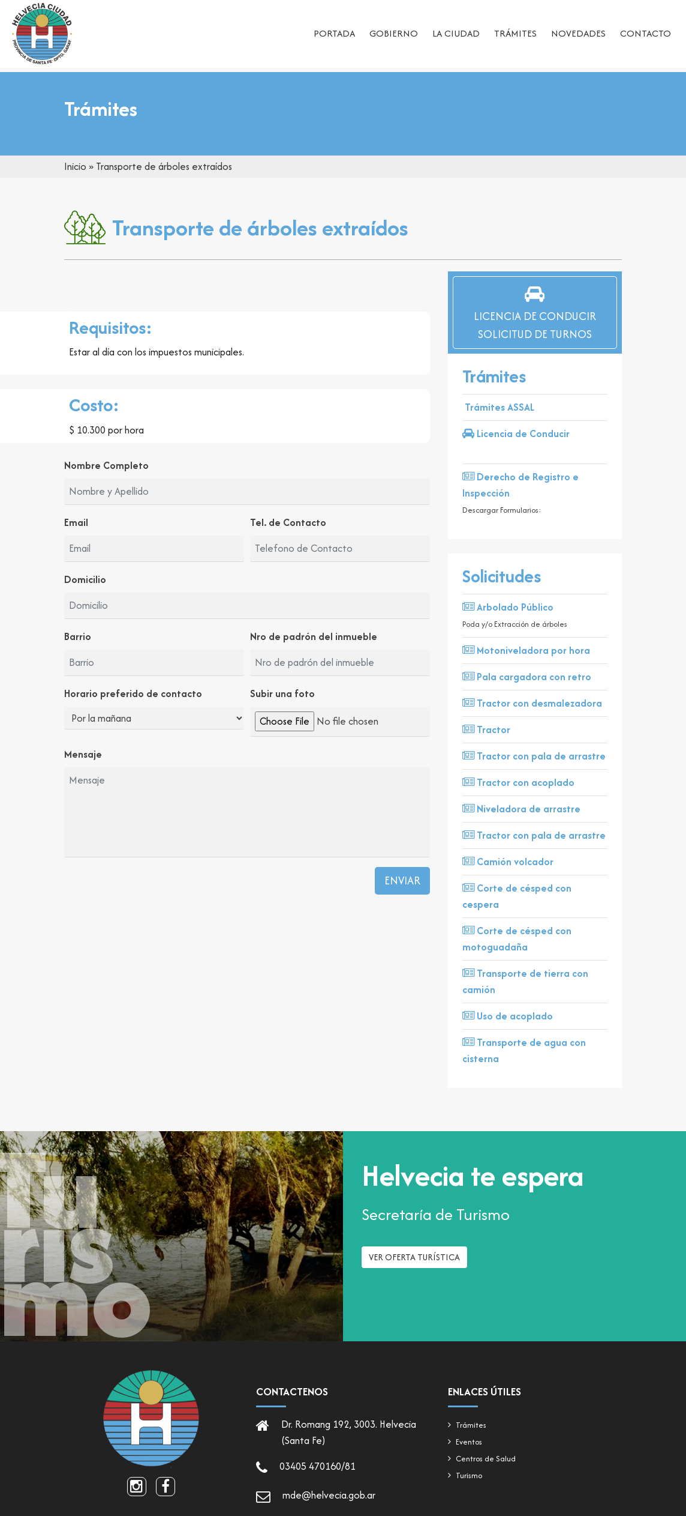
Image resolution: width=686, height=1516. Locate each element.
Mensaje (83, 754)
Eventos (469, 1442)
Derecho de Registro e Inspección (520, 485)
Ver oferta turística (414, 1261)
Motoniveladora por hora (526, 650)
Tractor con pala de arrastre (534, 756)
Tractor (486, 729)
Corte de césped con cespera (516, 896)
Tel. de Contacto (288, 522)
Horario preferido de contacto (133, 693)
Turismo (469, 1475)
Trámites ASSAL (499, 407)
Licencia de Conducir (516, 433)
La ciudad (456, 33)
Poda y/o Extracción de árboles (514, 624)
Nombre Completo (106, 465)
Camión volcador (507, 861)
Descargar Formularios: (501, 510)
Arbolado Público (507, 607)
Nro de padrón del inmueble (313, 636)
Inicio (75, 166)
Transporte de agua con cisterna (524, 1050)
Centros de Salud (486, 1458)
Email (76, 522)
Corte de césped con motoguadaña (516, 938)
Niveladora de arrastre (521, 809)
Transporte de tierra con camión (525, 981)
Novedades (578, 33)
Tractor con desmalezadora (532, 703)
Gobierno (393, 33)
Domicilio (85, 579)
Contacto (645, 33)
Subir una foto (282, 693)
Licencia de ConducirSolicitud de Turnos (535, 312)
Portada (334, 33)
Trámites (515, 33)
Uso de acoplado (507, 1016)
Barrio (77, 636)
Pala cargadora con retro (526, 676)
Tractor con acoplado (518, 782)
